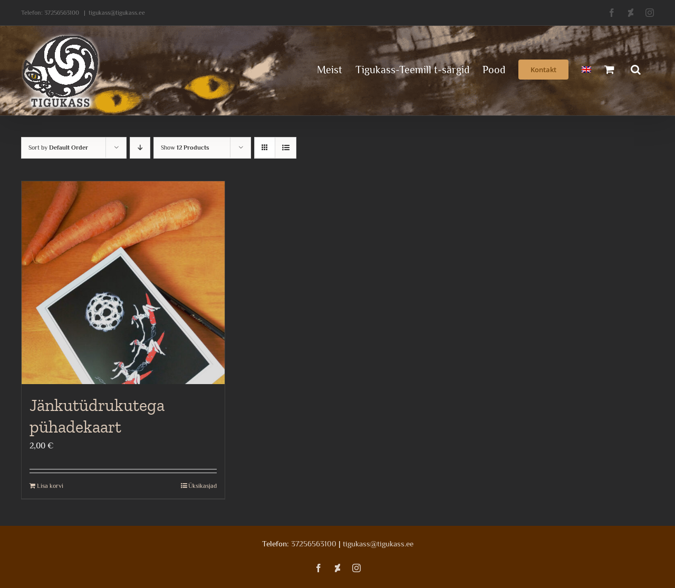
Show (185, 147)
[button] (636, 68)
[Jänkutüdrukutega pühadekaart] (123, 282)
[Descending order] (140, 148)
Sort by (58, 147)
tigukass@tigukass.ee (117, 12)
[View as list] (285, 148)
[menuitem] (586, 68)
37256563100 (61, 12)
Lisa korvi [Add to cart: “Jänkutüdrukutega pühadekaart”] (50, 485)
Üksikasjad (202, 485)
